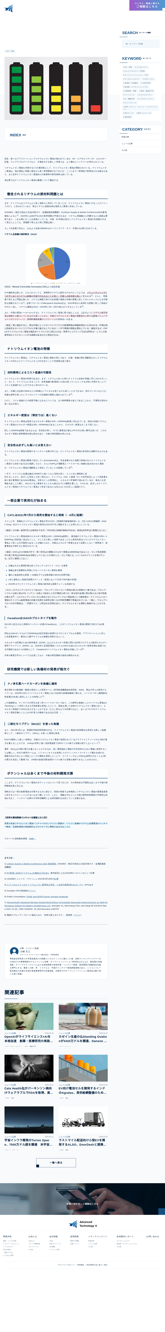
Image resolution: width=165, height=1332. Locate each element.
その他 (124, 152)
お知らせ (120, 9)
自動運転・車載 (130, 92)
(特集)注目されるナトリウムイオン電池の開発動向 (46, 17)
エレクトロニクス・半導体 (134, 71)
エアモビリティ (142, 67)
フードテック (129, 96)
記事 (55, 928)
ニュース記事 (127, 145)
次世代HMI (146, 83)
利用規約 (80, 1315)
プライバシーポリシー (66, 1315)
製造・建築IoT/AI (146, 92)
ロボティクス (149, 79)
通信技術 (127, 118)
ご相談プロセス (8, 1302)
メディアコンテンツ (82, 9)
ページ (32, 940)
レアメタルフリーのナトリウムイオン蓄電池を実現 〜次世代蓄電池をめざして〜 (45, 934)
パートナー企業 (54, 1299)
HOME (5, 17)
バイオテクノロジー (146, 100)
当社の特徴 (6, 1299)
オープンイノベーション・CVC (136, 75)
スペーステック (130, 104)
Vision (51, 1291)
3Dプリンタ (129, 114)
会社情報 (110, 5)
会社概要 (52, 1296)
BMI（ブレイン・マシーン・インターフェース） (140, 109)
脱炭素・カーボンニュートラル (136, 88)
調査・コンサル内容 (9, 1291)
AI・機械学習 (129, 100)
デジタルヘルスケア (132, 79)
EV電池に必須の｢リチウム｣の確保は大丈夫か (28, 922)
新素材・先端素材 (131, 83)
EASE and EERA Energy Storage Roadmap (48, 946)
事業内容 (64, 9)
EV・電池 (10, 51)
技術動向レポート (103, 9)
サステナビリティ (145, 96)
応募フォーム (74, 1294)
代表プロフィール (55, 1294)
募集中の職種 (74, 1291)
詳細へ (32, 888)
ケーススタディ (8, 1296)
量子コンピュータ (144, 114)
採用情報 (120, 5)
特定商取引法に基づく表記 (97, 1315)
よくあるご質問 (8, 1305)
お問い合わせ (152, 1286)
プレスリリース (33, 1296)
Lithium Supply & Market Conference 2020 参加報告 (32, 913)
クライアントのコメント (11, 1294)
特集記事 (7, 30)
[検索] (156, 44)
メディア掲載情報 (34, 1294)
